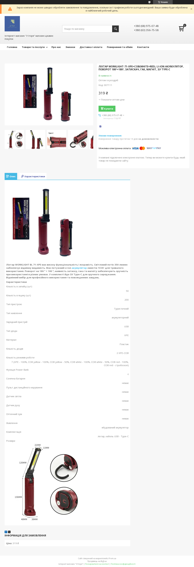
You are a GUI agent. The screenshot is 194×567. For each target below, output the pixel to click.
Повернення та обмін (120, 47)
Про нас (56, 47)
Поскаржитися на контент (97, 564)
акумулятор (79, 267)
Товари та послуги (33, 47)
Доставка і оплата (91, 47)
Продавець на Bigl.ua (97, 561)
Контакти (143, 47)
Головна (12, 47)
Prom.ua (112, 558)
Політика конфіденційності (123, 564)
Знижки (70, 47)
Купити (108, 108)
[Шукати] (115, 28)
